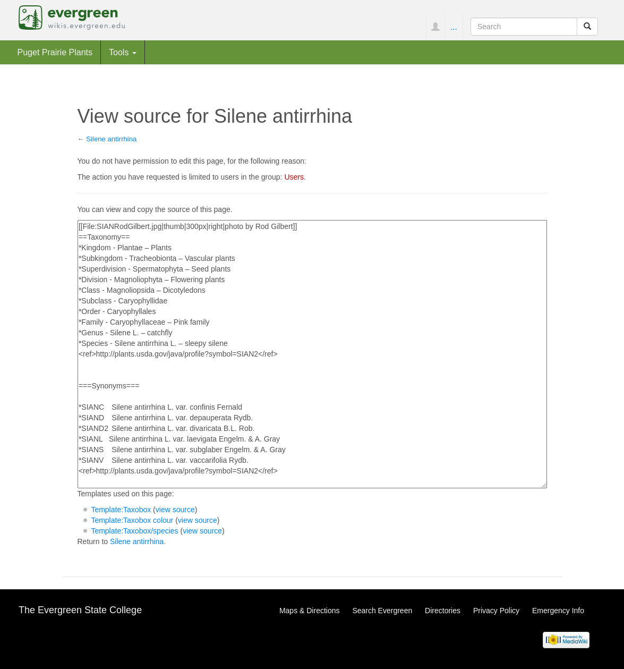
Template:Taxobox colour (132, 520)
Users (294, 177)
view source (175, 509)
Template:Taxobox (121, 509)
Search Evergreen (382, 610)
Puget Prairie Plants (55, 52)
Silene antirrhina (111, 139)
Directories (442, 610)
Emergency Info (558, 610)
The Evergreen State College (80, 610)
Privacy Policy (496, 610)
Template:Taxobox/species (134, 531)
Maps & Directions (309, 610)
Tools (122, 52)
